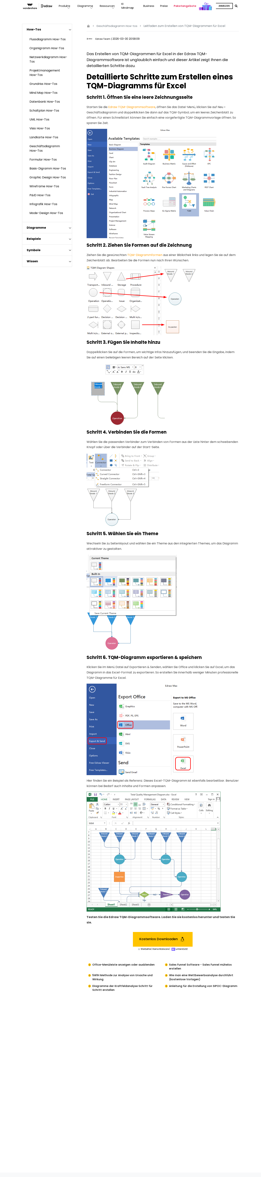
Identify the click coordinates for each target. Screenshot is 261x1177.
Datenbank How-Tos (44, 101)
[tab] (47, 29)
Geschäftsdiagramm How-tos (118, 26)
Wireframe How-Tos (44, 186)
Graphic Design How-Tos (47, 177)
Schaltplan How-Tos (44, 110)
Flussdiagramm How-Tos (47, 39)
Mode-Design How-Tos (46, 213)
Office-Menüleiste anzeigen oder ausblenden (127, 965)
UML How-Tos (39, 119)
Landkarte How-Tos (43, 137)
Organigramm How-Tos (46, 48)
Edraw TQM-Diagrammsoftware (131, 107)
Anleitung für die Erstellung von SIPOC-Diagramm (198, 991)
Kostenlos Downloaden (162, 939)
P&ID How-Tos (39, 195)
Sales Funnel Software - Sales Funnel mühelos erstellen (203, 967)
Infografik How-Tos (43, 204)
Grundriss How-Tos (43, 84)
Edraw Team (103, 39)
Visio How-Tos (39, 128)
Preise (163, 6)
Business (148, 6)
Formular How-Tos (43, 159)
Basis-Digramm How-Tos (47, 168)
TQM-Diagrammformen (144, 255)
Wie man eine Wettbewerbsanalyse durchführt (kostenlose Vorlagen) (196, 979)
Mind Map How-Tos (43, 93)
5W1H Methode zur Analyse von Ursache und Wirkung (125, 979)
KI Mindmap (129, 6)
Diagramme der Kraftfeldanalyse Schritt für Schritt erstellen (125, 991)
